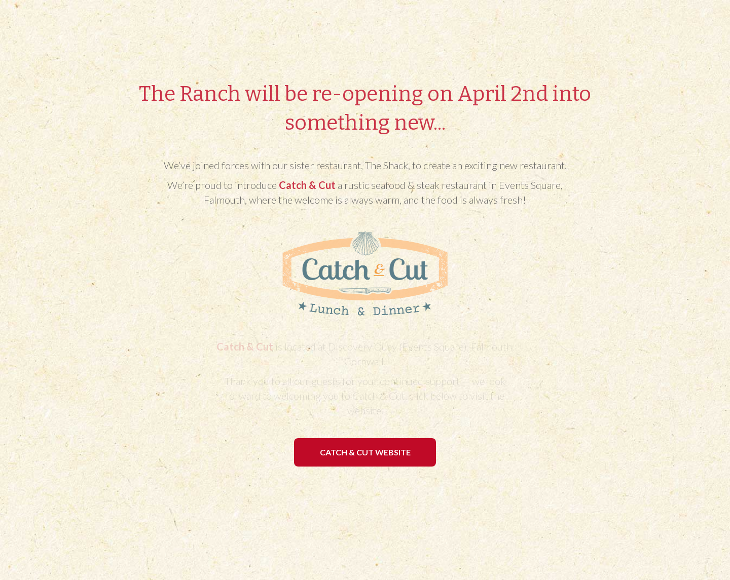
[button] (365, 452)
